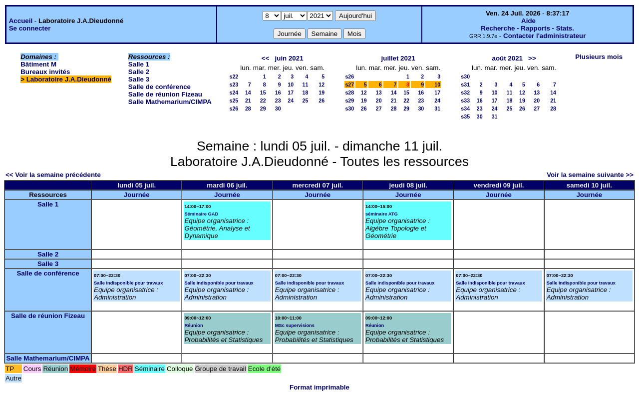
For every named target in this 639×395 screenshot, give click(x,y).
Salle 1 (138, 64)
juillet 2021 (398, 58)
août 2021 (507, 58)
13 (379, 93)
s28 (349, 93)
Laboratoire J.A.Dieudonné (68, 79)
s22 (233, 77)
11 (305, 85)
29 (263, 109)
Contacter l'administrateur (544, 36)
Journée (137, 194)
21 (248, 101)
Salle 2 (138, 72)
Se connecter (30, 28)
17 (291, 93)
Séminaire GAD (201, 214)
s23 (233, 85)
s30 (349, 109)
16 (278, 93)
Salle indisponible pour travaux (128, 283)
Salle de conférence (159, 86)
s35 (465, 117)
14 (248, 93)
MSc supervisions (295, 325)
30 (278, 109)
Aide (528, 20)
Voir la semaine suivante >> (590, 174)
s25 (233, 101)
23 (278, 101)
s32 (465, 93)
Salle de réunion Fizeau (165, 94)
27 (379, 109)
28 (248, 109)
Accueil (20, 20)
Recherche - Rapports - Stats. (527, 28)
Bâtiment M (38, 64)
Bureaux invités (45, 72)
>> (532, 58)
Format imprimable (319, 387)
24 (291, 101)
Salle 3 (138, 79)
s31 (465, 85)
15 (263, 93)
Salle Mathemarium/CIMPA (170, 102)
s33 (465, 101)
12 (321, 85)
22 (263, 101)
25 (305, 101)
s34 (465, 109)
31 (437, 109)
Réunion (193, 325)
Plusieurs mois (599, 56)
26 (321, 101)
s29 (349, 101)
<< (266, 58)
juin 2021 (289, 58)
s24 (233, 93)
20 (379, 101)
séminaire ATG (381, 214)
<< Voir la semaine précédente (53, 174)
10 (291, 85)
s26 (233, 109)
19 (321, 93)
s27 (349, 85)
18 (305, 93)
